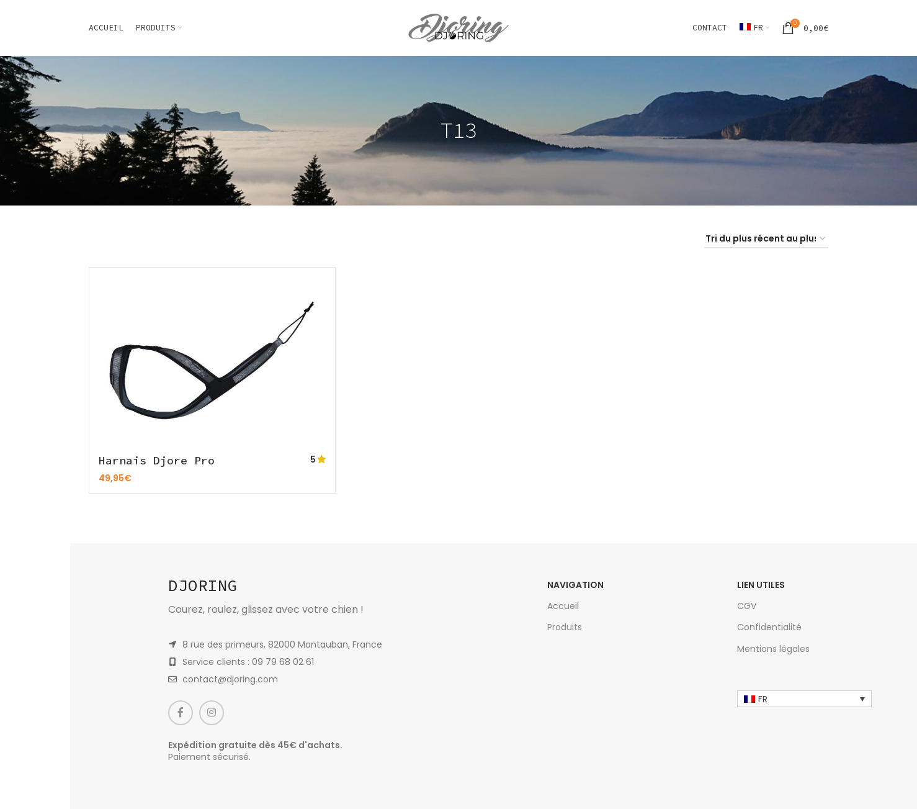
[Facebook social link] (180, 710)
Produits (564, 625)
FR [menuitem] (762, 697)
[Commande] (766, 239)
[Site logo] (458, 27)
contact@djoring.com (230, 677)
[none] (804, 697)
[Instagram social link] (211, 710)
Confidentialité (769, 625)
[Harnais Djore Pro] (212, 362)
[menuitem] (754, 28)
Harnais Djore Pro (157, 460)
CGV (746, 604)
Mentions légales (773, 647)
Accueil (563, 604)
